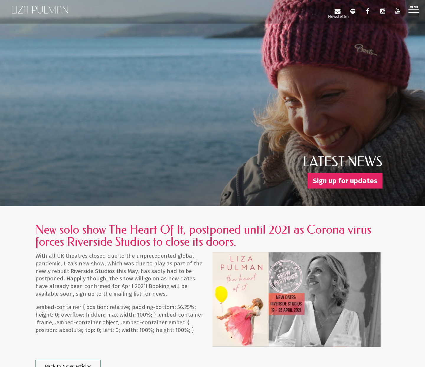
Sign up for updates (345, 181)
